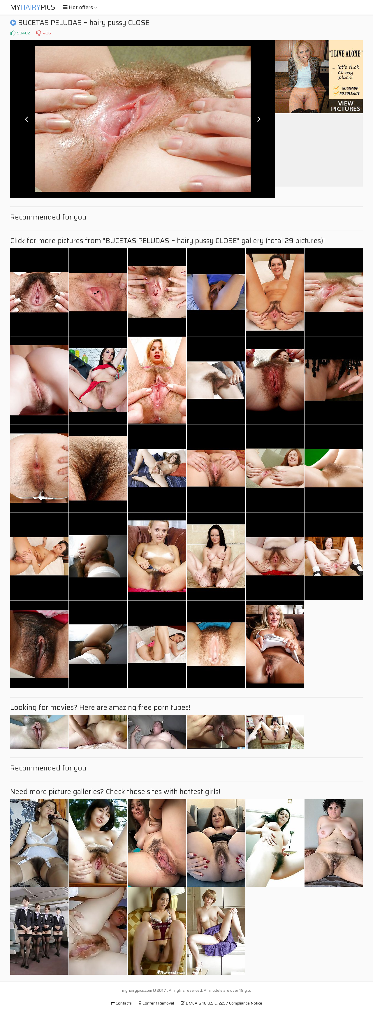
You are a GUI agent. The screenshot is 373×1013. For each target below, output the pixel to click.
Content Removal (156, 1003)
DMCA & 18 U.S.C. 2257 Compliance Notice (221, 1003)
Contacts (121, 1003)
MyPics (32, 7)
